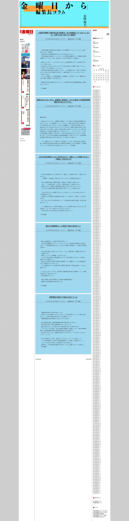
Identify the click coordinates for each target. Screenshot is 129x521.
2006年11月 (96, 443)
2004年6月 (96, 486)
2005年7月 (96, 467)
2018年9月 (96, 227)
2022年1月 (96, 167)
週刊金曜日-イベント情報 (100, 515)
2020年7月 (96, 194)
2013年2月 (96, 329)
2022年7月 (96, 158)
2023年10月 (96, 135)
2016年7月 (96, 267)
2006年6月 (96, 450)
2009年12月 (96, 387)
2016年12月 (96, 259)
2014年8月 (96, 302)
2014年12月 (96, 296)
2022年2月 (96, 165)
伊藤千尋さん (96, 51)
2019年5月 (96, 215)
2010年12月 (96, 368)
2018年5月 (96, 234)
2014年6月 (96, 305)
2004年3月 (96, 491)
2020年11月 (96, 188)
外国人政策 (95, 47)
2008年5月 (96, 415)
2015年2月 (96, 293)
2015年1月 (96, 294)
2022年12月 (96, 150)
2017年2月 (96, 256)
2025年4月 (96, 108)
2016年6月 (96, 268)
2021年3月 (96, 182)
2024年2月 (96, 129)
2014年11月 (96, 297)
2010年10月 (96, 371)
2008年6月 (96, 414)
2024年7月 (96, 121)
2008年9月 (96, 409)
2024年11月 (96, 115)
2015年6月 (96, 287)
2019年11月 (96, 206)
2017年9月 (96, 246)
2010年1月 (96, 385)
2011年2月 (96, 365)
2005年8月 (96, 465)
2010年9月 (96, 373)
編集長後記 (96, 502)
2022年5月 (96, 161)
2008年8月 (96, 411)
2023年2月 (96, 147)
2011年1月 (96, 367)
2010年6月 (96, 377)
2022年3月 (96, 164)
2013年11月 (96, 315)
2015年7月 (96, 285)
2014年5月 (96, 306)
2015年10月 (96, 281)
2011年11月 (96, 352)
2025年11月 (96, 97)
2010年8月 (96, 374)
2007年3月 (96, 436)
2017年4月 (96, 253)
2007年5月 (96, 433)
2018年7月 (96, 231)
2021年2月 (96, 184)
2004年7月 (96, 485)
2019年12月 (96, 205)
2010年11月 (96, 370)
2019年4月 (96, 217)
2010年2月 (96, 383)
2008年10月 (96, 408)
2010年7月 (96, 376)
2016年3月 (96, 273)
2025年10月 (96, 99)
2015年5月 (96, 288)
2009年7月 (96, 394)
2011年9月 (96, 355)
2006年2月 (96, 456)
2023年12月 (96, 132)
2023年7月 (96, 140)
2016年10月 (96, 262)
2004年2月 (96, 493)
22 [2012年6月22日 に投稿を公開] (105, 77)
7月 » (107, 81)
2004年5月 (96, 488)
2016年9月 (96, 264)
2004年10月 (96, 480)
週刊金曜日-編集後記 (99, 513)
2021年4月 (96, 181)
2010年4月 (96, 380)
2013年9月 (96, 318)
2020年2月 (96, 202)
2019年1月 (96, 221)
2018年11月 (96, 224)
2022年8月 (96, 156)
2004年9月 (96, 482)
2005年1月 (96, 476)
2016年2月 (96, 274)
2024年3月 (96, 128)
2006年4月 (96, 453)
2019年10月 (96, 208)
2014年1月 (96, 312)
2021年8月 (96, 175)
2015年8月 (96, 284)
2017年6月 (96, 250)
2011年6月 (96, 359)
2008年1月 (96, 421)
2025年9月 (96, 100)
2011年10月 (96, 353)
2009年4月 (96, 399)
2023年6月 (96, 141)
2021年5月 (96, 179)
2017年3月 (96, 255)
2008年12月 (96, 405)
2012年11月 (96, 333)
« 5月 (95, 81)
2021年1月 (96, 185)
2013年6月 (96, 323)
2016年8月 (96, 265)
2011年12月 (96, 350)
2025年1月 (96, 112)
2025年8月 (96, 102)
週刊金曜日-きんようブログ (100, 512)
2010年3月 (96, 382)
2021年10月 (96, 171)
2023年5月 (96, 143)
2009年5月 (96, 397)
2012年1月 (96, 349)
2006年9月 (96, 446)
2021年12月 (96, 168)
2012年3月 (96, 346)
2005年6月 (96, 468)
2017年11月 (96, 243)
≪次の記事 (38, 359)
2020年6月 (96, 196)
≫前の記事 (88, 359)
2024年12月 (96, 114)
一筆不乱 (96, 501)
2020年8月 (96, 193)
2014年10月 (96, 299)
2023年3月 (96, 146)
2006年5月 (96, 452)
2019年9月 (96, 209)
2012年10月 (96, 335)
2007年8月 (96, 429)
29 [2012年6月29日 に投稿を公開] (105, 79)
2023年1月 (96, 149)
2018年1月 (96, 240)
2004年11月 (96, 479)
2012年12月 (96, 332)
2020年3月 (96, 200)
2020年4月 (96, 199)
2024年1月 (96, 131)
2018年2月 (96, 238)
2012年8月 (96, 338)
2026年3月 (96, 91)
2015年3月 (96, 291)
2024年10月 (96, 117)
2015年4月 (96, 290)
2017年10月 (96, 244)
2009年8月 (96, 393)
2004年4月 (96, 490)
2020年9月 (96, 191)
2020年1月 (96, 203)
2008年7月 (96, 412)
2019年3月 (96, 218)
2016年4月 (96, 271)
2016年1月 (96, 276)
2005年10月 (96, 462)
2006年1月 (96, 458)
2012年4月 (96, 344)
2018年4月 (96, 235)
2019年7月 (96, 212)
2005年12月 (96, 459)
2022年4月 (96, 162)
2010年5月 (96, 379)
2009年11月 (96, 388)
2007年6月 (96, 432)
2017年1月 (96, 258)
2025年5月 (96, 106)
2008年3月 (96, 418)
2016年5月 (96, 270)
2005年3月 (96, 473)
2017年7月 (96, 249)
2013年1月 (96, 330)
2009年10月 (96, 390)
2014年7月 (96, 303)
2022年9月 (96, 155)
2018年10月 (96, 226)
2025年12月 (96, 96)
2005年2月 (96, 474)
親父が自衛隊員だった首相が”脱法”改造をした (63, 226)
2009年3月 (96, 400)
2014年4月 (96, 308)
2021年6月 (96, 178)
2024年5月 (96, 124)
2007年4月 (96, 435)
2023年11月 (96, 134)
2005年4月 (96, 471)
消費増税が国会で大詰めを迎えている (63, 297)
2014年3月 (96, 309)
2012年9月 (96, 337)
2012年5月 (96, 343)
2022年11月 (96, 152)
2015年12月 (96, 277)
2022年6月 (96, 159)
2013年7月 (96, 321)
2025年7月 (96, 103)
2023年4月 (96, 144)
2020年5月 (96, 197)
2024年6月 (96, 123)
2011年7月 (96, 358)
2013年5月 (96, 324)
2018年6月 (96, 232)
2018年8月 (96, 229)
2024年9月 (96, 118)
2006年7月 (96, 449)
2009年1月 (96, 403)
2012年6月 (96, 341)
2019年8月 (96, 211)
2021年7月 (96, 176)
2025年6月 (96, 105)
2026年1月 (96, 94)
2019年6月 (96, 214)
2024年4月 (96, 126)
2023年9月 (96, 137)
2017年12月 (96, 241)
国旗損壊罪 (95, 60)
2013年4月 (96, 326)
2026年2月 (96, 93)
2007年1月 (96, 439)
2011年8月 (96, 356)
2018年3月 (96, 237)
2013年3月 (96, 327)
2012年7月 (96, 340)
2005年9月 (96, 464)
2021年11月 (96, 170)
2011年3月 (96, 364)
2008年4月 (96, 417)
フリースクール (97, 56)
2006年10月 (96, 444)
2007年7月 (96, 430)
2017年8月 (96, 247)
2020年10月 (96, 190)
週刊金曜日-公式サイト (99, 516)
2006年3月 (96, 455)
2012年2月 (96, 347)
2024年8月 (96, 120)
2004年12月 (96, 477)
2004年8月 (96, 483)
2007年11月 (96, 424)
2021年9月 (96, 173)
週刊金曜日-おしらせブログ (100, 510)
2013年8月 (96, 320)
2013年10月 (96, 317)
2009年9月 (96, 391)
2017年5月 (96, 252)
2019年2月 (96, 220)
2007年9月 (96, 427)
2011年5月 (96, 361)
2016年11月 (96, 261)
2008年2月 (96, 420)
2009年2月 (96, 402)
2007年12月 (96, 423)
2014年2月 (96, 311)
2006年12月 (96, 441)
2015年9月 (96, 282)
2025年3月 (96, 109)
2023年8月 (96, 138)
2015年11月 (96, 279)
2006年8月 (96, 447)
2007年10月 (96, 426)
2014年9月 (96, 300)
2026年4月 (96, 90)
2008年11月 (96, 406)
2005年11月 (96, 461)
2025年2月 (96, 111)
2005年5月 (96, 470)
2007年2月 (96, 438)
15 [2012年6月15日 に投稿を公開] (105, 75)
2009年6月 (96, 396)
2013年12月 (96, 314)
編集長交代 (95, 43)
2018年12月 (96, 223)
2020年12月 (96, 187)
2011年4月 (96, 362)
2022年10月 (96, 153)
